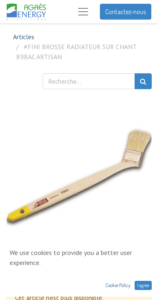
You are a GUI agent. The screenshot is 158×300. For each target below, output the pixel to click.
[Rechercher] (143, 81)
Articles (23, 36)
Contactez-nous (125, 12)
